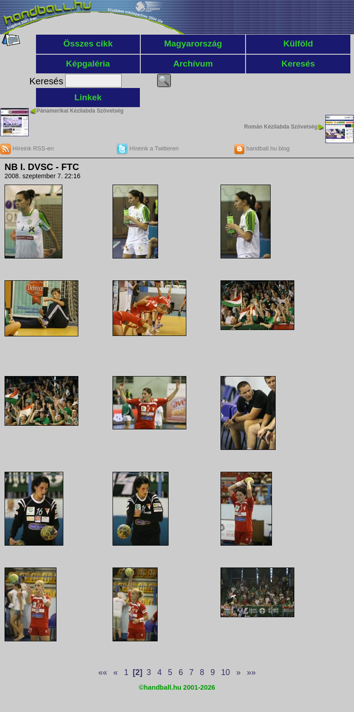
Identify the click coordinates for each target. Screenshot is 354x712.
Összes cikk (88, 43)
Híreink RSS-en (27, 148)
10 (225, 672)
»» (251, 672)
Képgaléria (88, 63)
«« (102, 672)
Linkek (88, 97)
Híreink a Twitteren (148, 148)
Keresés (298, 63)
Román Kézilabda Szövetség (281, 127)
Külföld (298, 43)
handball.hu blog (262, 148)
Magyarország (193, 43)
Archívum (193, 63)
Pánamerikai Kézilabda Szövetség (79, 111)
